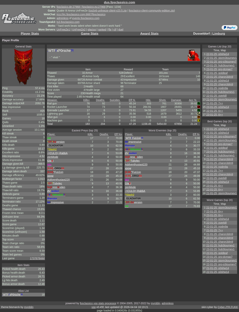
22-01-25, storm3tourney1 (221, 57)
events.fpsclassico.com (85, 18)
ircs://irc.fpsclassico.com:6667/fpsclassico (81, 14)
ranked (102, 29)
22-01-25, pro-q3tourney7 (221, 61)
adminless (63, 18)
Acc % (193, 100)
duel (120, 29)
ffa (109, 29)
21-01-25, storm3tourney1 (221, 99)
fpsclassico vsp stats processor (98, 303)
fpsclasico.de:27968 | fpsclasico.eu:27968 (81, 6)
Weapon (52, 100)
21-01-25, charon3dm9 (219, 84)
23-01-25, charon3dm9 (219, 76)
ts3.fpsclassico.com (68, 21)
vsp (94, 307)
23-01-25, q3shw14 (217, 107)
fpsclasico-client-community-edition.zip (151, 10)
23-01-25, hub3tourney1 (220, 65)
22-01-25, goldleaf (217, 73)
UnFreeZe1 (63, 29)
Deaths (100, 100)
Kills (86, 100)
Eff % (132, 100)
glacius (92, 29)
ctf (114, 29)
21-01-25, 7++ (214, 103)
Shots (162, 100)
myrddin (155, 303)
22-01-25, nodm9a (217, 88)
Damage (176, 100)
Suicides (115, 100)
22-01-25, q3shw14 (217, 54)
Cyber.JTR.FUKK (228, 307)
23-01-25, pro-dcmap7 (219, 69)
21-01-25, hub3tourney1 (220, 91)
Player (51, 134)
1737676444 (37, 258)
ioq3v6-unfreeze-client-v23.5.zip (108, 10)
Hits (148, 100)
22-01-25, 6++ (214, 110)
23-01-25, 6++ (214, 114)
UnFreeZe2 (79, 29)
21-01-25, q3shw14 (217, 80)
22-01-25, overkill (216, 95)
